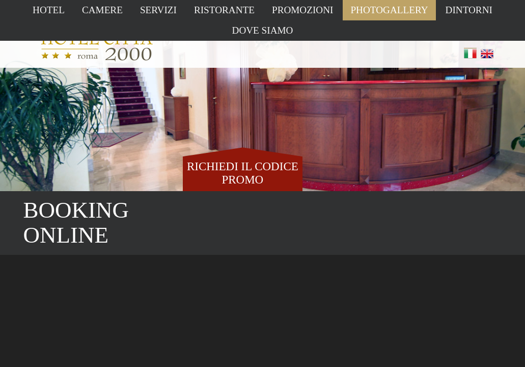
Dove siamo (262, 30)
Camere (102, 10)
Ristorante (224, 10)
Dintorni (469, 10)
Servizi (158, 10)
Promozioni (302, 10)
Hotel (49, 10)
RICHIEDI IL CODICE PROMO (242, 173)
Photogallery (389, 10)
